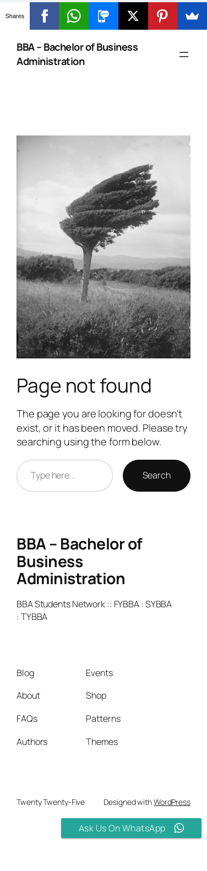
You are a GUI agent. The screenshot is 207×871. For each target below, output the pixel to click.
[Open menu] (183, 54)
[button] (103, 14)
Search (157, 475)
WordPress (172, 802)
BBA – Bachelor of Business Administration (77, 54)
